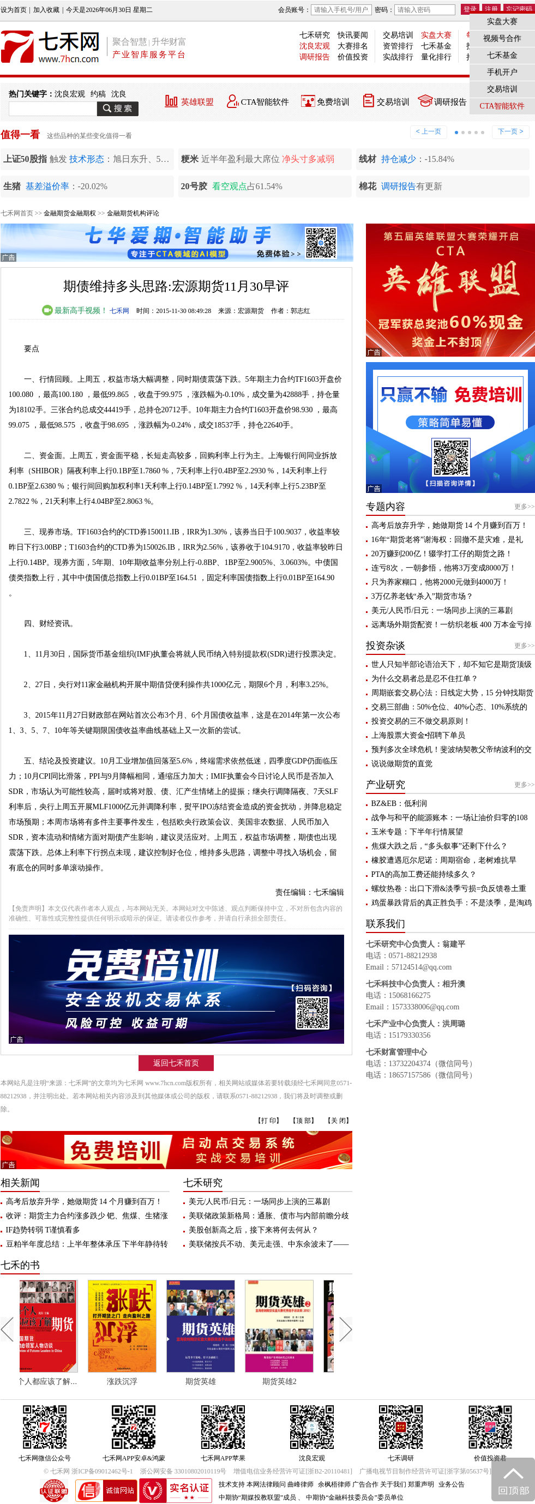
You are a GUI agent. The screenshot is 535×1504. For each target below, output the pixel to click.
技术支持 (232, 1484)
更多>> (524, 506)
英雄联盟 (197, 102)
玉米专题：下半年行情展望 (417, 832)
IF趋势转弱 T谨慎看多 (43, 1230)
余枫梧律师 (334, 1484)
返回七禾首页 (176, 1063)
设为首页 (14, 10)
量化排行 (436, 57)
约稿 (98, 94)
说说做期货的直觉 (401, 764)
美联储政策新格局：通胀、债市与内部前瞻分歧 (269, 1216)
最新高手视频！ (75, 310)
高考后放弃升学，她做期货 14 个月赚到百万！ (84, 1202)
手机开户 (502, 72)
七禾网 (119, 311)
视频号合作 (502, 38)
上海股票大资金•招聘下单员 (418, 735)
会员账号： (325, 9)
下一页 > (510, 131)
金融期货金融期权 (70, 213)
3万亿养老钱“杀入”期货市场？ (422, 596)
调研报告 (314, 57)
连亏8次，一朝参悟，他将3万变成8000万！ (443, 568)
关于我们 (393, 1484)
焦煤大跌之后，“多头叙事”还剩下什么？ (439, 846)
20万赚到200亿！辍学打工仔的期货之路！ (442, 554)
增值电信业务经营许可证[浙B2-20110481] (292, 1471)
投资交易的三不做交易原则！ (421, 721)
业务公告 (451, 1484)
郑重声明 (421, 1484)
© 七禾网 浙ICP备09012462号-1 (88, 1471)
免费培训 (333, 102)
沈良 (119, 94)
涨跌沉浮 (136, 1381)
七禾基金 (436, 46)
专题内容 (385, 506)
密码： (415, 9)
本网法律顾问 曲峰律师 (280, 1484)
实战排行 (398, 57)
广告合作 (365, 1484)
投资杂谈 (385, 645)
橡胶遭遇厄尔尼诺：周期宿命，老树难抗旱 (443, 860)
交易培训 (398, 35)
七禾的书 (20, 1265)
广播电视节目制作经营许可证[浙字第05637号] (425, 1471)
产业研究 (385, 784)
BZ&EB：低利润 (399, 803)
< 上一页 (428, 131)
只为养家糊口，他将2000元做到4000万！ (440, 582)
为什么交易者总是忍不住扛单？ (424, 679)
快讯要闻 (353, 35)
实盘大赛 (436, 35)
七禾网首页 (17, 213)
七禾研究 (314, 35)
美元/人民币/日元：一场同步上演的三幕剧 (259, 1202)
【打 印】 (268, 1120)
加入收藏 (46, 10)
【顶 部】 (303, 1120)
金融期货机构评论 (133, 213)
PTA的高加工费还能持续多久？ (424, 874)
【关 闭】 (338, 1120)
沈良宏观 (314, 46)
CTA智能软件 (265, 102)
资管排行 (398, 46)
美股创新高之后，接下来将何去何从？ (253, 1230)
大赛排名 (353, 46)
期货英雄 (214, 1381)
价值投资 (353, 57)
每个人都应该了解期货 (61, 1381)
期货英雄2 (293, 1381)
